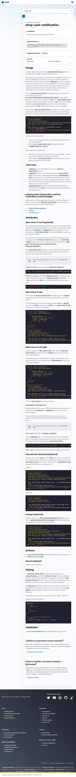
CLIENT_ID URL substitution (37, 208)
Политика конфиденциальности (57, 759)
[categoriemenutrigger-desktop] (30, 16)
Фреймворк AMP (7, 707)
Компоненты (37, 22)
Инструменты (44, 718)
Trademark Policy (7, 745)
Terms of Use (44, 759)
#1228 (58, 232)
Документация (29, 22)
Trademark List (7, 747)
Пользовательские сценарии (11, 709)
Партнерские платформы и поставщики (14, 728)
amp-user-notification (54, 61)
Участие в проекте (8, 730)
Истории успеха (7, 711)
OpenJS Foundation (8, 763)
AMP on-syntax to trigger (36, 552)
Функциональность (8, 713)
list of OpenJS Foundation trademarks (26, 767)
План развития (7, 732)
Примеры (43, 713)
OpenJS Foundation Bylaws (10, 743)
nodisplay (44, 53)
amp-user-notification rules (36, 627)
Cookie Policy (70, 759)
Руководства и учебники (47, 709)
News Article (30, 61)
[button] (72, 2)
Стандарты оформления (47, 738)
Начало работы (45, 707)
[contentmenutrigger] (48, 11)
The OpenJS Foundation (9, 741)
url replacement (42, 240)
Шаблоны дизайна (46, 715)
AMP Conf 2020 (44, 728)
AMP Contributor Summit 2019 (48, 730)
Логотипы (43, 741)
